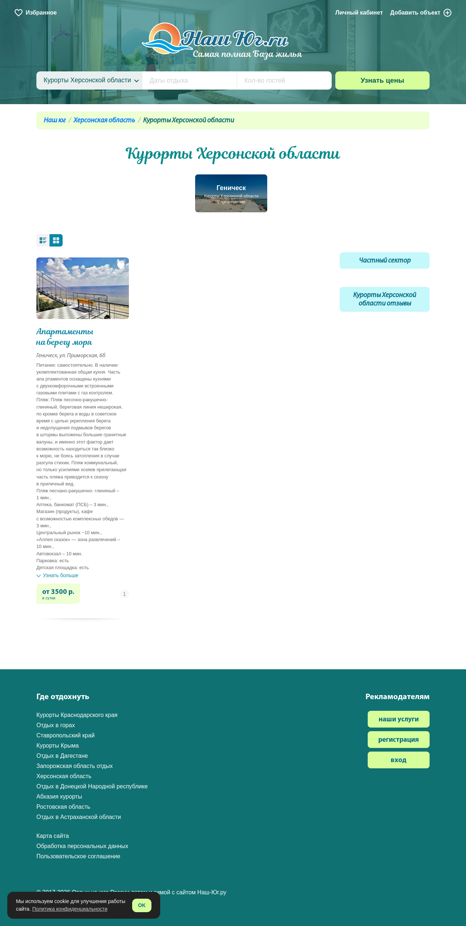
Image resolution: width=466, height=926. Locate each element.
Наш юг (55, 120)
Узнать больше (57, 575)
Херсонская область (104, 120)
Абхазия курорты (59, 796)
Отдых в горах (55, 725)
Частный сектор (385, 260)
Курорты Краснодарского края (77, 715)
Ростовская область (63, 807)
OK (142, 905)
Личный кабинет (359, 12)
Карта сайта (52, 836)
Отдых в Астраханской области (78, 817)
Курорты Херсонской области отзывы (384, 299)
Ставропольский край (65, 735)
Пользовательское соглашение (78, 856)
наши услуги (399, 719)
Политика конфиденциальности (69, 909)
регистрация (398, 740)
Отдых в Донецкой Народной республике (92, 786)
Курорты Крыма (57, 745)
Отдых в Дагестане (62, 756)
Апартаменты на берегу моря (65, 336)
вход (398, 760)
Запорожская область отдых (74, 766)
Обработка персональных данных (82, 846)
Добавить (421, 12)
